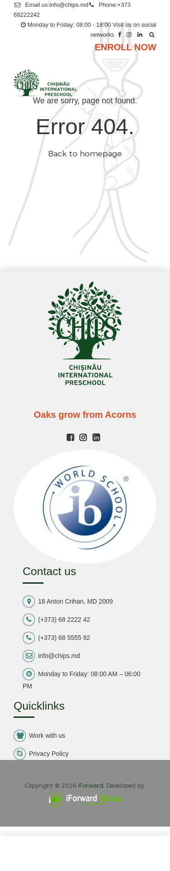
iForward (90, 785)
